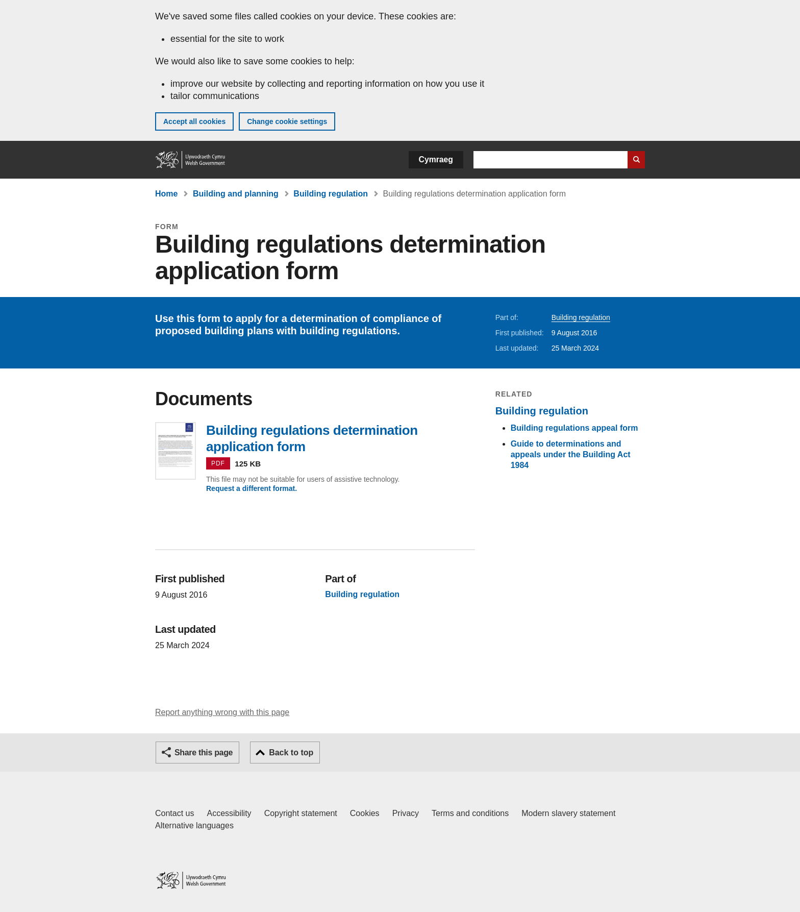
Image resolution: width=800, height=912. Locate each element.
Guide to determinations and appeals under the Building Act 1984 (571, 454)
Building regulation (330, 193)
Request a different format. (251, 488)
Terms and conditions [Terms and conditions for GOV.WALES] (470, 813)
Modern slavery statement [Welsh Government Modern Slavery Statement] (568, 813)
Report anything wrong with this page (222, 712)
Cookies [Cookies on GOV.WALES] (365, 813)
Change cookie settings (287, 121)
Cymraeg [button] (436, 159)
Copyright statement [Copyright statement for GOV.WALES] (300, 813)
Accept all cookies (194, 121)
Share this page (203, 752)
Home (166, 193)
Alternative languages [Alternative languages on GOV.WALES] (194, 825)
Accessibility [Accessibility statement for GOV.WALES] (229, 813)
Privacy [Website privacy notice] (405, 813)
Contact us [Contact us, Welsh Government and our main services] (174, 813)
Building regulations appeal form (574, 428)
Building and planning (236, 193)
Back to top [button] (291, 752)
